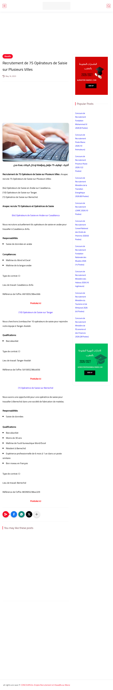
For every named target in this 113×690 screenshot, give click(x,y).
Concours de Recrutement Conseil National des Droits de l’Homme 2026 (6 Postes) (82, 230)
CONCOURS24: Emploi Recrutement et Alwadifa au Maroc (45, 685)
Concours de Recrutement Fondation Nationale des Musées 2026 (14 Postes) (80, 255)
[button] (14, 514)
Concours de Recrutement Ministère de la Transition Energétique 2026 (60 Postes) (82, 187)
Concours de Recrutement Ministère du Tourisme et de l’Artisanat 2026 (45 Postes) (81, 302)
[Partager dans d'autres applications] (36, 514)
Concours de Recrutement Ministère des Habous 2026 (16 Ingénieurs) (82, 279)
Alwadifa (7, 56)
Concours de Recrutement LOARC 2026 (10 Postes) (81, 208)
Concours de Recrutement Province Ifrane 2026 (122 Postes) (81, 164)
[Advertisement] (56, 34)
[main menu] (4, 6)
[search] (108, 6)
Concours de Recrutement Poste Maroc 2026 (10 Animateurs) (80, 142)
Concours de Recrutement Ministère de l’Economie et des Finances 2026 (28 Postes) (82, 327)
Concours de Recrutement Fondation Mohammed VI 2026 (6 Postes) (81, 120)
